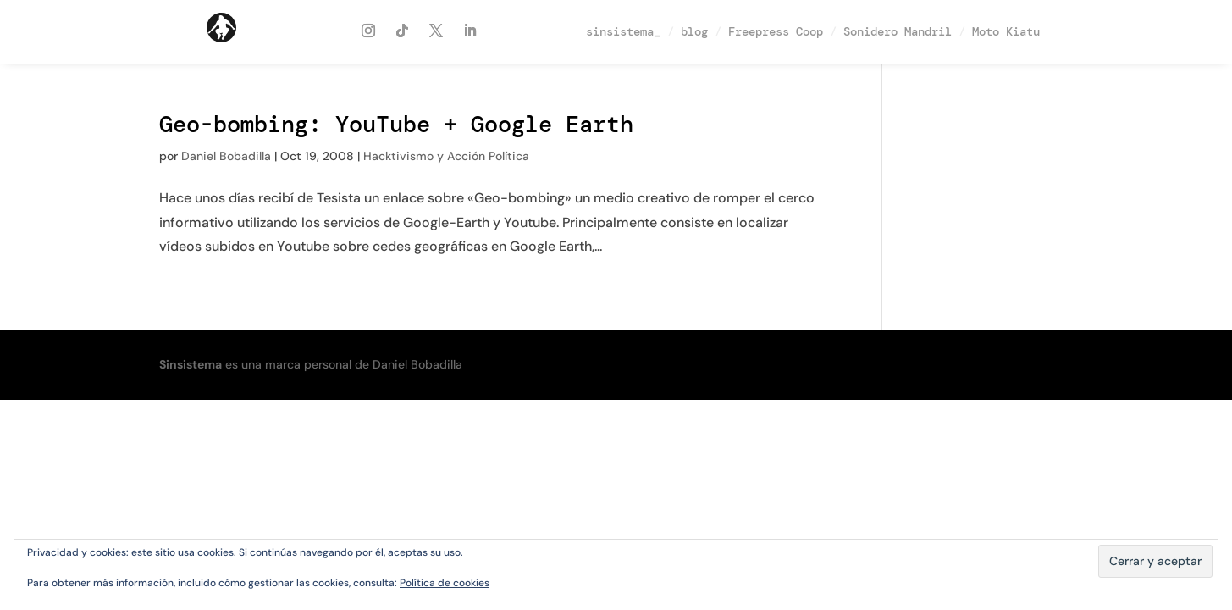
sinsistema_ (623, 31)
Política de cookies (444, 583)
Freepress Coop (775, 31)
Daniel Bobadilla (226, 156)
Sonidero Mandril (897, 31)
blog (694, 31)
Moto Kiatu (1006, 31)
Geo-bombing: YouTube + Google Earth (396, 124)
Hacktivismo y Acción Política (446, 156)
